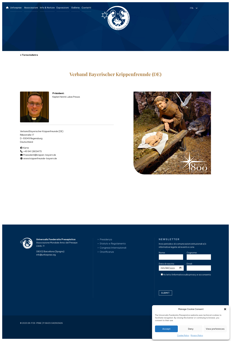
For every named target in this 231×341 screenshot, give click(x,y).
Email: (199, 266)
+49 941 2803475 (31, 151)
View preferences (215, 328)
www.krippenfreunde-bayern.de (38, 158)
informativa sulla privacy (184, 274)
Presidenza (106, 239)
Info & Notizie (47, 7)
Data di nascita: (171, 266)
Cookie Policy (183, 335)
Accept (166, 328)
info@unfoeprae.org (46, 254)
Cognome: (199, 255)
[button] (225, 309)
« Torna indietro (29, 55)
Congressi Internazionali (113, 247)
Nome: (171, 255)
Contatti (86, 7)
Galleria (75, 7)
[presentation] (181, 284)
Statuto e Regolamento (113, 243)
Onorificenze (107, 251)
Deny (190, 328)
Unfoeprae (16, 7)
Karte (24, 147)
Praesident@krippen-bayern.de (38, 154)
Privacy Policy (197, 335)
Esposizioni (63, 7)
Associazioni (31, 7)
